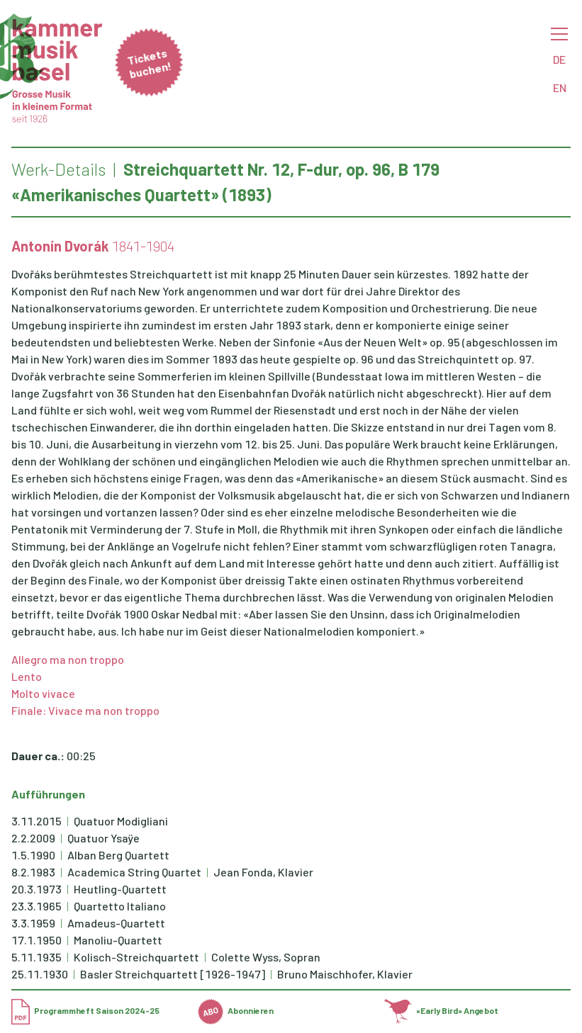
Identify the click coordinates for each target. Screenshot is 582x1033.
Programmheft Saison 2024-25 (85, 1010)
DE (559, 59)
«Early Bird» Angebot (441, 1010)
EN (559, 87)
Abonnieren (236, 1010)
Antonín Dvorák (60, 245)
